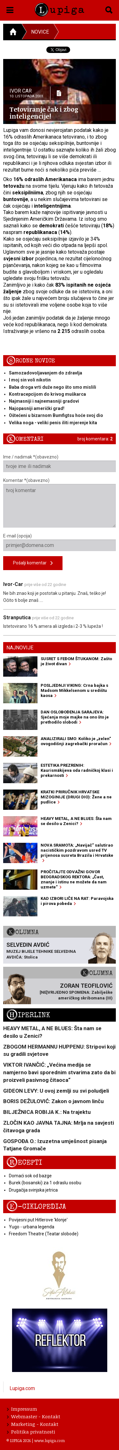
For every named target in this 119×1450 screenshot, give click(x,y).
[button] (10, 9)
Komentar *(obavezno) (59, 503)
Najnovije (19, 648)
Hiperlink (28, 1015)
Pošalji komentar (33, 563)
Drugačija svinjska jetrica (33, 1190)
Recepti (24, 1162)
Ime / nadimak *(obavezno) (59, 463)
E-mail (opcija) (59, 542)
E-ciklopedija (36, 1207)
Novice (40, 32)
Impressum (22, 1409)
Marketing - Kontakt (32, 1424)
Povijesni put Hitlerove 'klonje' (38, 1219)
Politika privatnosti (31, 1431)
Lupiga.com (22, 1388)
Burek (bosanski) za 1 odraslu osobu (45, 1182)
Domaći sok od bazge (30, 1175)
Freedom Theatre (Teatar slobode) (43, 1233)
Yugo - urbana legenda (31, 1226)
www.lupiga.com (49, 1440)
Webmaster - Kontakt (33, 1416)
